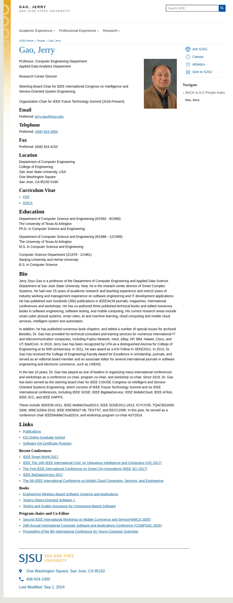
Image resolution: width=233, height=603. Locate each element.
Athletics (198, 64)
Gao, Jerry (55, 40)
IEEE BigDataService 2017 (43, 475)
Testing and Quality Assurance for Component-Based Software (69, 506)
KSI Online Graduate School (44, 437)
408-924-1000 (38, 579)
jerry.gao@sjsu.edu (49, 116)
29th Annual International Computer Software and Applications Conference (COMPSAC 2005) (92, 525)
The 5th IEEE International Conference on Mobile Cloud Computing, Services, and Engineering (93, 481)
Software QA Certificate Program (47, 443)
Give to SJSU (202, 72)
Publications (32, 431)
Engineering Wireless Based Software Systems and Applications (70, 494)
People (41, 40)
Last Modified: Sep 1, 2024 (42, 587)
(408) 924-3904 (46, 132)
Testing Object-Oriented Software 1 (49, 500)
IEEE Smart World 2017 (40, 457)
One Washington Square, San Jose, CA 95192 (65, 571)
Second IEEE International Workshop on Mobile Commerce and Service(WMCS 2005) (87, 519)
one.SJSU (199, 49)
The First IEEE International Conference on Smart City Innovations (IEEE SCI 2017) (85, 469)
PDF (26, 197)
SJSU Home (26, 40)
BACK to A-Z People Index (205, 93)
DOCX (28, 203)
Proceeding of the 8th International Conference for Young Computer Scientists (80, 531)
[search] (192, 8)
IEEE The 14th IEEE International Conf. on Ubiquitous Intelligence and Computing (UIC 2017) (92, 463)
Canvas (198, 57)
